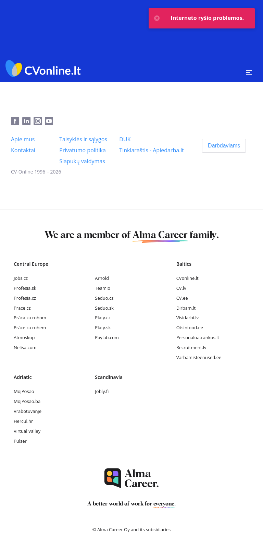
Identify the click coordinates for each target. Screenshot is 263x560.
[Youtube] (50, 121)
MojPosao (24, 391)
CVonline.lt (187, 278)
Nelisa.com (25, 347)
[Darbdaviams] (224, 146)
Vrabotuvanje (27, 411)
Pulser (20, 441)
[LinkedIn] (28, 121)
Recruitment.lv (191, 347)
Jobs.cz (21, 278)
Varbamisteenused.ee (199, 357)
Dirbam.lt (186, 308)
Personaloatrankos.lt (197, 337)
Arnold (102, 278)
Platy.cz (102, 317)
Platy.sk (103, 327)
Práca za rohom (30, 317)
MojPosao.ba (27, 401)
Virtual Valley (27, 431)
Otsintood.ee (189, 327)
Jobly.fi (102, 391)
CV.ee (182, 298)
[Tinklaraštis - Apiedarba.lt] (151, 150)
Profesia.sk (25, 288)
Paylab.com (107, 337)
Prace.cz (22, 308)
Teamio (102, 288)
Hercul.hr (23, 421)
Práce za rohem (30, 327)
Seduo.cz (104, 298)
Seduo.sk (104, 308)
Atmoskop (24, 337)
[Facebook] (16, 121)
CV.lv (181, 288)
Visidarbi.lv (187, 317)
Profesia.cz (25, 298)
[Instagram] (39, 121)
